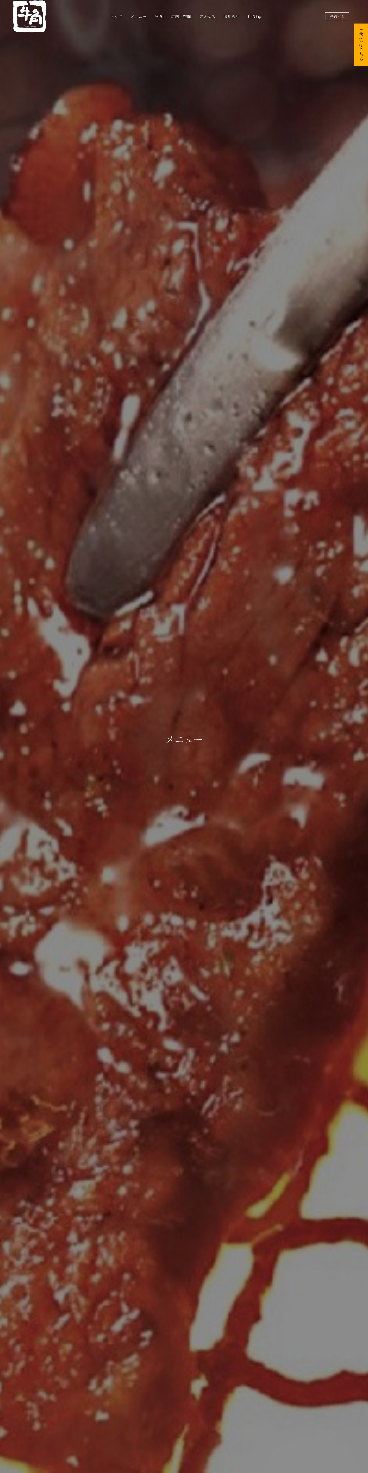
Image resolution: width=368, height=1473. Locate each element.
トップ (116, 16)
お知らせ (232, 16)
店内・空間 (181, 16)
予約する (337, 16)
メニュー (139, 16)
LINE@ (255, 16)
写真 (159, 16)
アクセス (207, 16)
